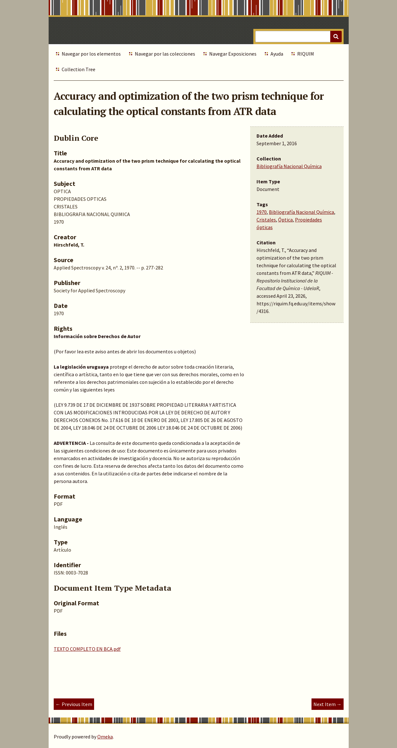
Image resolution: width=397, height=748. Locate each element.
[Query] (298, 36)
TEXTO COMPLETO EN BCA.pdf (87, 649)
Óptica (285, 219)
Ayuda (276, 54)
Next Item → (327, 704)
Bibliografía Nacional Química (289, 166)
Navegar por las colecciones (165, 54)
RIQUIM (305, 54)
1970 (262, 212)
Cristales (266, 219)
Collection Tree (78, 69)
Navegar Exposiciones (233, 54)
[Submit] (336, 36)
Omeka (105, 736)
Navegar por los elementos (91, 54)
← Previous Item (74, 704)
